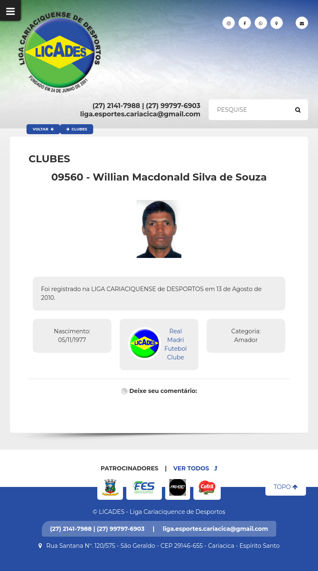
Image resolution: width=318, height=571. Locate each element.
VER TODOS (195, 468)
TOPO (286, 487)
